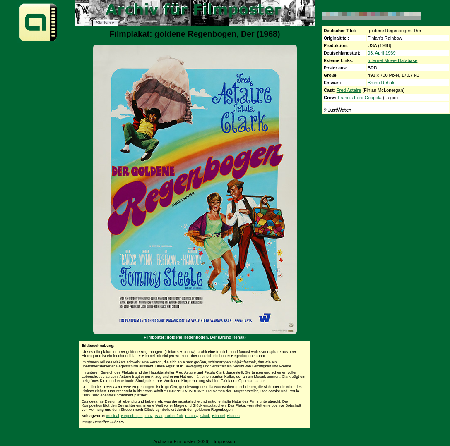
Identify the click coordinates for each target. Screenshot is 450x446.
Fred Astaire (349, 90)
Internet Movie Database (392, 60)
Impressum (225, 441)
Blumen (233, 416)
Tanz (149, 416)
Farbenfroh (174, 416)
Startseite (105, 23)
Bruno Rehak (381, 82)
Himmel (218, 416)
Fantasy (191, 416)
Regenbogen (132, 416)
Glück (205, 416)
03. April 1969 (382, 52)
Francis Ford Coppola (360, 97)
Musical (112, 416)
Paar (159, 416)
